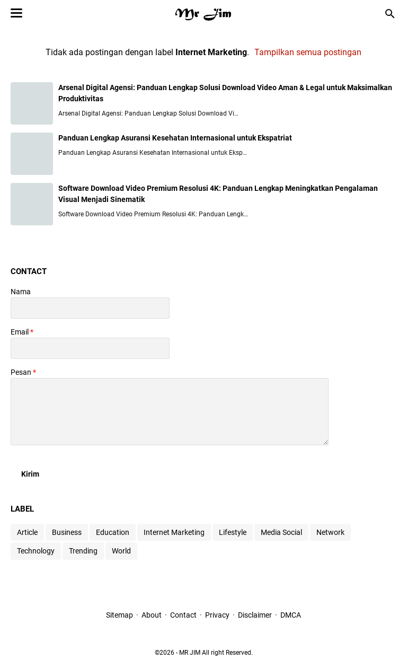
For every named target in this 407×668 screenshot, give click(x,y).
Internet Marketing (174, 532)
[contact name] (90, 308)
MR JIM (189, 652)
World (121, 551)
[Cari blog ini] (390, 13)
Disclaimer (255, 615)
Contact (183, 615)
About (151, 615)
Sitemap (119, 615)
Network (330, 532)
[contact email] (90, 348)
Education (112, 532)
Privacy (217, 615)
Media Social (281, 532)
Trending (83, 551)
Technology (36, 551)
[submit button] (30, 474)
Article (27, 532)
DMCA (290, 615)
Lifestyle (232, 532)
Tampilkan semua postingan (307, 52)
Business (67, 532)
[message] (170, 411)
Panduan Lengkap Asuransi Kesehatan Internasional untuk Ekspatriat (175, 138)
